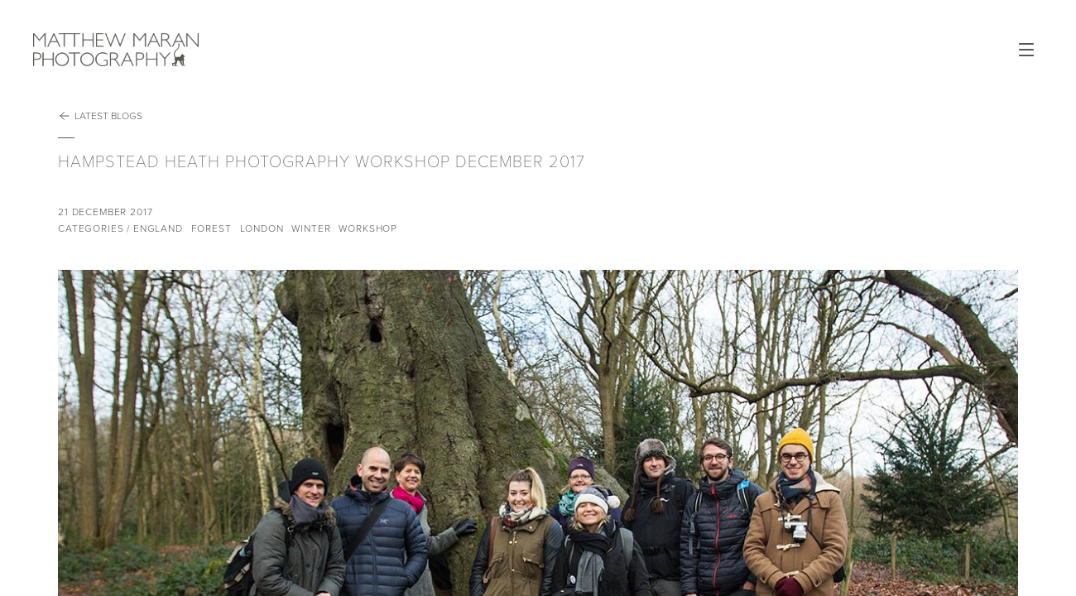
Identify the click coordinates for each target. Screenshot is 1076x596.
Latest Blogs (100, 116)
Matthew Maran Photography (167, 49)
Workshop (368, 228)
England (158, 228)
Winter (310, 228)
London (262, 228)
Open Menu (1026, 49)
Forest (211, 228)
